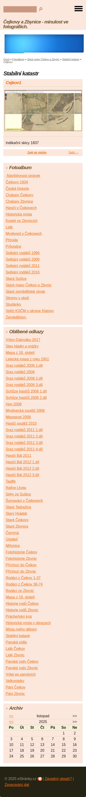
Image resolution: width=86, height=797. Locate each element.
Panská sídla (16, 642)
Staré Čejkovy (17, 520)
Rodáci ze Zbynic (20, 591)
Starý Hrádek (16, 513)
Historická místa (19, 214)
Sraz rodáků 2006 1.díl (24, 365)
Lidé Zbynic (15, 655)
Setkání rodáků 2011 (23, 266)
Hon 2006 (14, 404)
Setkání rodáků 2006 (23, 259)
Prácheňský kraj (19, 616)
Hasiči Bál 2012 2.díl (22, 468)
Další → (73, 152)
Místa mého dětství (21, 629)
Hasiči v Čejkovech (21, 208)
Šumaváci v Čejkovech (24, 501)
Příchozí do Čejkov (21, 565)
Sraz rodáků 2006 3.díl (24, 385)
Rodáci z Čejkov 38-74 (24, 584)
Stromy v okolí (17, 298)
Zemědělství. (16, 317)
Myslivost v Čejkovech (24, 234)
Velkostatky (15, 681)
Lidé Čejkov (15, 649)
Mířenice (13, 546)
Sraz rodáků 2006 (20, 372)
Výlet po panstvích (21, 674)
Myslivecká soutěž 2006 (25, 411)
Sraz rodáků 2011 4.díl (24, 449)
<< (11, 716)
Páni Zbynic (15, 694)
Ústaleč (12, 539)
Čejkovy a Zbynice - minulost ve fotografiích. (35, 24)
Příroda (12, 240)
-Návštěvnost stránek (23, 176)
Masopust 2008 (18, 417)
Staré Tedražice (18, 507)
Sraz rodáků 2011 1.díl (24, 430)
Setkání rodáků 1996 (23, 253)
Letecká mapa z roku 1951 (27, 359)
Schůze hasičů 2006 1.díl (26, 391)
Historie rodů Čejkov (22, 604)
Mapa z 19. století (20, 597)
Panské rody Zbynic (22, 668)
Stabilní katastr (70, 59)
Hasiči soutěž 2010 (21, 423)
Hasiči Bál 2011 (18, 456)
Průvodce (13, 246)
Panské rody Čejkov (22, 661)
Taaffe (11, 481)
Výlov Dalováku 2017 (23, 340)
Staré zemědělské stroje (25, 291)
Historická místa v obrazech (28, 623)
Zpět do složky (36, 152)
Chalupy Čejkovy (19, 195)
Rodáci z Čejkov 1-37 (23, 578)
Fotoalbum (18, 59)
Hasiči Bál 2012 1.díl (22, 462)
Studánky (13, 304)
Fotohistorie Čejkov (21, 552)
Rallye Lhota (16, 488)
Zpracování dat (17, 785)
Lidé (9, 227)
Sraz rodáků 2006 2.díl (24, 378)
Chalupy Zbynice (19, 201)
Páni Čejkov (15, 687)
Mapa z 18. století (20, 353)
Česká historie (17, 189)
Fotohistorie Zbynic (21, 559)
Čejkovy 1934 (17, 182)
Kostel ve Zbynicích (22, 221)
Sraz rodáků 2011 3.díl (24, 443)
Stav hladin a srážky (22, 346)
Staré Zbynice (17, 526)
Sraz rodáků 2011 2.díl (24, 436)
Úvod (6, 59)
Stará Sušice (16, 279)
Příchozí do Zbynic (21, 571)
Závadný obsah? (58, 779)
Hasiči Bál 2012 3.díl (22, 475)
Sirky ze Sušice (18, 494)
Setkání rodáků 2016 (23, 272)
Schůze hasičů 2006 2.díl (26, 398)
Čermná (12, 533)
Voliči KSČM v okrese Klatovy (30, 311)
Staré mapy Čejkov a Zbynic (43, 59)
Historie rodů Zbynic (22, 610)
